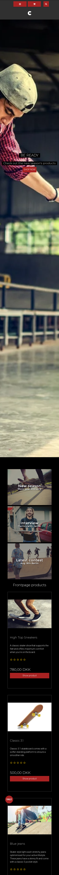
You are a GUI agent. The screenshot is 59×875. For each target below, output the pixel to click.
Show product (29, 675)
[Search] (44, 4)
